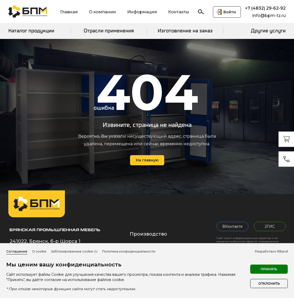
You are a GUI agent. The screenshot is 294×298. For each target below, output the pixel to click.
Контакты (178, 11)
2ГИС (270, 226)
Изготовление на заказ (185, 31)
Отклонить (269, 283)
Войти (229, 12)
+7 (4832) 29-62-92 (265, 8)
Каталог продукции (31, 31)
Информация (142, 11)
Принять (269, 269)
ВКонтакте (232, 226)
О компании (102, 11)
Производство (148, 234)
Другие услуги (268, 31)
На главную (147, 160)
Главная (69, 11)
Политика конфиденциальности (128, 251)
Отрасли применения (109, 31)
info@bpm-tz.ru (269, 15)
